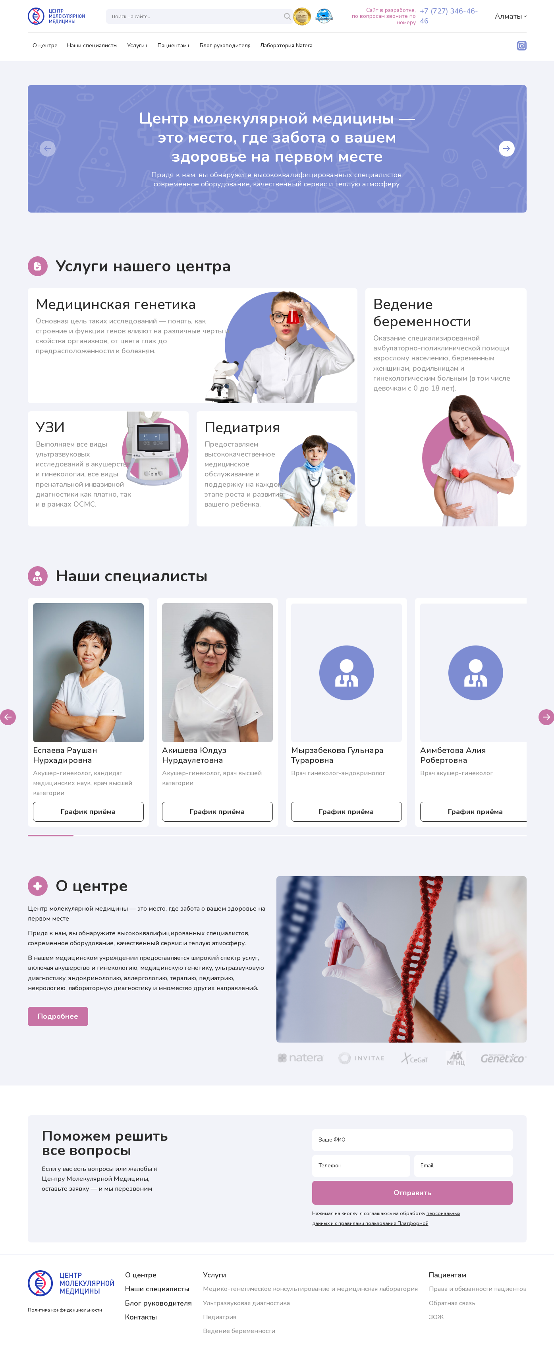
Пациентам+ (174, 48)
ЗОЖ (436, 1317)
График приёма (88, 812)
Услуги (214, 1275)
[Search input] (196, 16)
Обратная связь (452, 1303)
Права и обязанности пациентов (478, 1289)
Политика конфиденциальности (65, 1310)
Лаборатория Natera (286, 48)
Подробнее (58, 1016)
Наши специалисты (92, 48)
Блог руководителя (225, 48)
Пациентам (447, 1275)
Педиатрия (219, 1317)
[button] (48, 149)
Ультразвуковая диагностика (246, 1303)
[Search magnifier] (287, 16)
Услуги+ (137, 48)
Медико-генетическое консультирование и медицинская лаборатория (310, 1289)
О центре (45, 48)
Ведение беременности (239, 1331)
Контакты (141, 1317)
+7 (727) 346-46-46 (449, 16)
